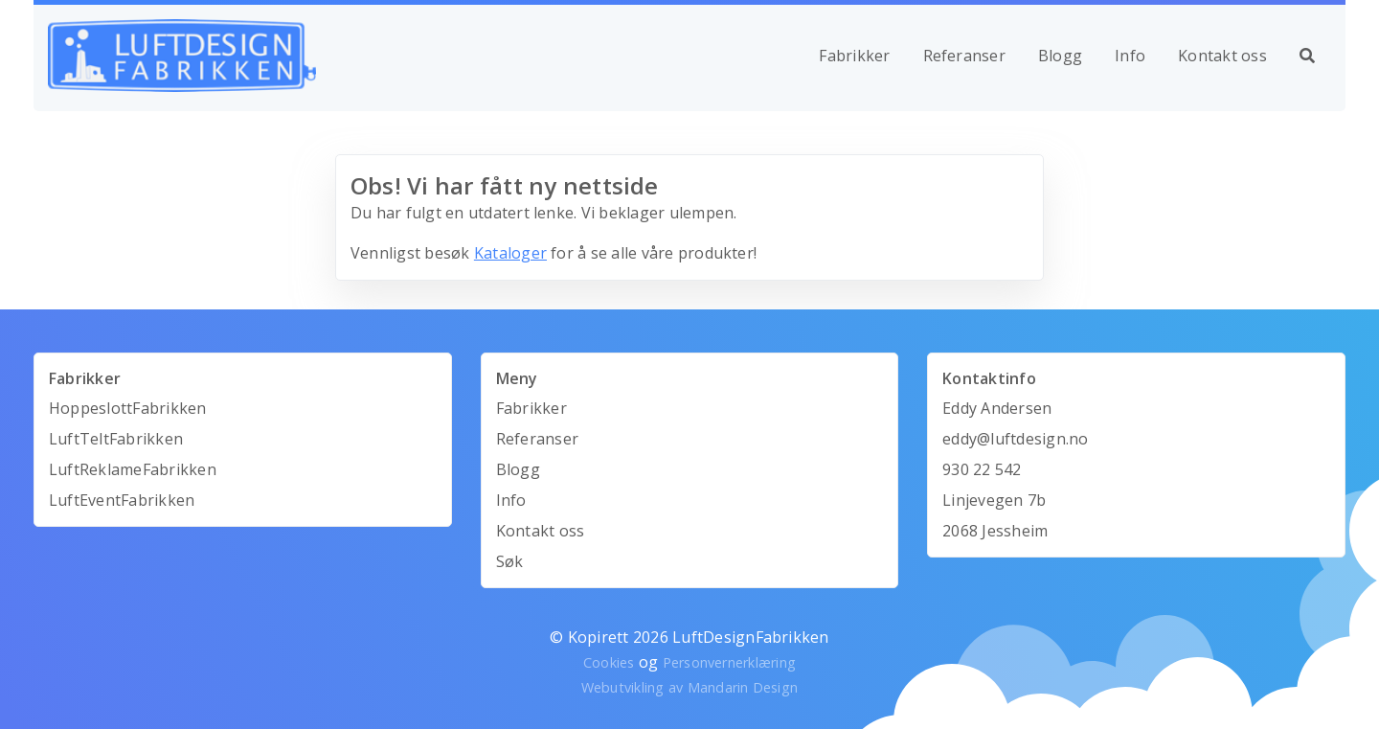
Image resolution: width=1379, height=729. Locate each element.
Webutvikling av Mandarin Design (689, 687)
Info (1130, 55)
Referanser (964, 55)
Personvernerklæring (730, 662)
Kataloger (510, 252)
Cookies (609, 662)
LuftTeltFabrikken (116, 438)
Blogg (1060, 55)
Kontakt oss (1222, 55)
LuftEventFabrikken (121, 500)
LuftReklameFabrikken (132, 469)
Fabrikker (854, 55)
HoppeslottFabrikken (128, 408)
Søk (510, 561)
